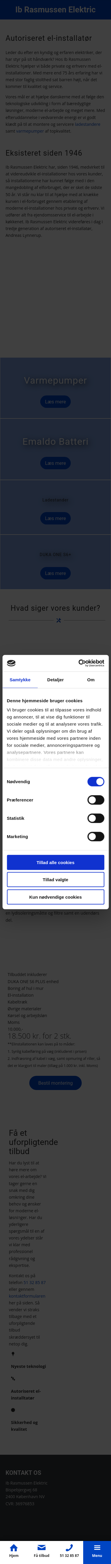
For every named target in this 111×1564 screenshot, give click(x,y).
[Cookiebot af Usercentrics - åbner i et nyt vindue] (79, 663)
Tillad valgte (55, 879)
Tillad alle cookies (55, 862)
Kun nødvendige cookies (55, 896)
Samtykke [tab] (19, 679)
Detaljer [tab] (55, 679)
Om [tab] (91, 679)
